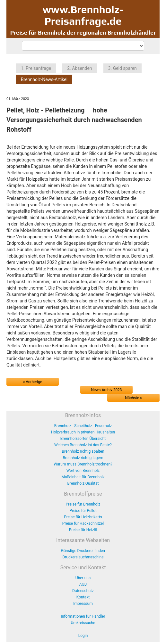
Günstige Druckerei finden (83, 550)
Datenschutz (83, 590)
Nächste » (133, 398)
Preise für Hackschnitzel (83, 523)
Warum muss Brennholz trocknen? (83, 464)
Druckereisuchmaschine (82, 557)
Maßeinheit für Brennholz (82, 477)
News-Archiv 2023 (106, 390)
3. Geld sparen (122, 68)
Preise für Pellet (82, 510)
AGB (83, 584)
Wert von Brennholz (83, 470)
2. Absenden (79, 68)
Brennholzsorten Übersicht (83, 438)
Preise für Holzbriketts (83, 517)
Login (83, 635)
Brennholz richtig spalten (83, 451)
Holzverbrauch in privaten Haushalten (83, 432)
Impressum (82, 603)
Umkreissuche (83, 623)
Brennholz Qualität (83, 483)
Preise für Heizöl (83, 530)
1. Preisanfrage (36, 68)
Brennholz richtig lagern (83, 458)
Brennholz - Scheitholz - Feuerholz (83, 426)
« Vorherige (32, 382)
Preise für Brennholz (83, 504)
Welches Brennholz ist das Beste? (83, 445)
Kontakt (83, 597)
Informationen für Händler (83, 616)
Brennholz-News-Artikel (44, 79)
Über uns (83, 578)
